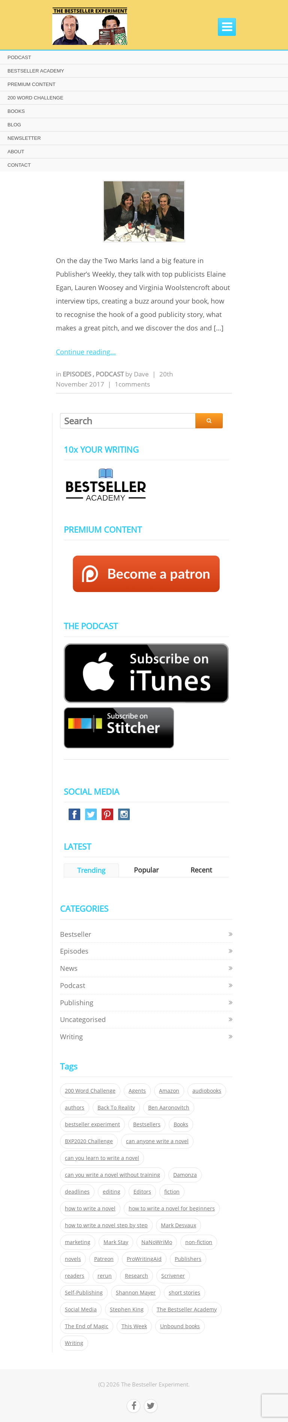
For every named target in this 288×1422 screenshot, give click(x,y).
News (69, 968)
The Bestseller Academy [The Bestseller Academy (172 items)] (187, 1309)
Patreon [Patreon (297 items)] (104, 1259)
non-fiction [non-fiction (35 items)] (198, 1242)
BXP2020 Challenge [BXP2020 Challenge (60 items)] (89, 1141)
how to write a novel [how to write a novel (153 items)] (90, 1208)
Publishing (76, 1002)
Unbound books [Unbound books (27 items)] (180, 1326)
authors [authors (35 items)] (74, 1107)
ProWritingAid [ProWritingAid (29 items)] (144, 1259)
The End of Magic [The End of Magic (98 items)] (86, 1326)
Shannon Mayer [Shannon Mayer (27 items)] (136, 1292)
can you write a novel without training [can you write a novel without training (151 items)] (112, 1175)
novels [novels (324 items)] (73, 1259)
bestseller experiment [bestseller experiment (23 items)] (92, 1124)
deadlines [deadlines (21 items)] (77, 1191)
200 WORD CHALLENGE (35, 98)
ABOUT (16, 151)
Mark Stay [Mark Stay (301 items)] (116, 1242)
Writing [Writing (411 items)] (74, 1343)
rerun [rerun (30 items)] (105, 1275)
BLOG (14, 124)
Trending (91, 870)
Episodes (78, 374)
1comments (132, 384)
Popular (146, 869)
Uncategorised (83, 1019)
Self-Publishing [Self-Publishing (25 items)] (84, 1292)
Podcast (110, 374)
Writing (71, 1036)
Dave (141, 374)
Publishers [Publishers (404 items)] (188, 1259)
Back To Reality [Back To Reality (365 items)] (116, 1107)
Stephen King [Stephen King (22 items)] (127, 1309)
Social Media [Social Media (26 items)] (81, 1309)
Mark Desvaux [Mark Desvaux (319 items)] (178, 1225)
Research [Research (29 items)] (136, 1275)
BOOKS (16, 111)
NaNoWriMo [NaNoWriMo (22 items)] (156, 1242)
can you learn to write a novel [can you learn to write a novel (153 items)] (102, 1158)
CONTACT (19, 165)
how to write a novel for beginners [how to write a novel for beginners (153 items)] (172, 1208)
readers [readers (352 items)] (74, 1275)
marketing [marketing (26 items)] (77, 1242)
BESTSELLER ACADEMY (36, 71)
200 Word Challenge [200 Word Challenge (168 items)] (90, 1090)
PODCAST (19, 57)
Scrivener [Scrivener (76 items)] (173, 1275)
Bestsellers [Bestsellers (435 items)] (146, 1124)
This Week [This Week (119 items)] (134, 1326)
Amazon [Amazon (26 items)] (169, 1090)
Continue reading (83, 351)
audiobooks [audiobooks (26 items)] (206, 1090)
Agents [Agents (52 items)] (137, 1090)
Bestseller (75, 934)
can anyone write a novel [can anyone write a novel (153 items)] (157, 1141)
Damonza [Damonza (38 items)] (185, 1175)
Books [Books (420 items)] (181, 1124)
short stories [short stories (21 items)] (184, 1292)
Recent (201, 869)
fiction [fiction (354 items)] (172, 1191)
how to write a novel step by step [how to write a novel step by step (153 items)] (106, 1225)
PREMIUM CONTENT (32, 84)
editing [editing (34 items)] (111, 1191)
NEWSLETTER (24, 138)
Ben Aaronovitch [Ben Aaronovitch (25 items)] (168, 1107)
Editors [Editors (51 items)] (142, 1191)
